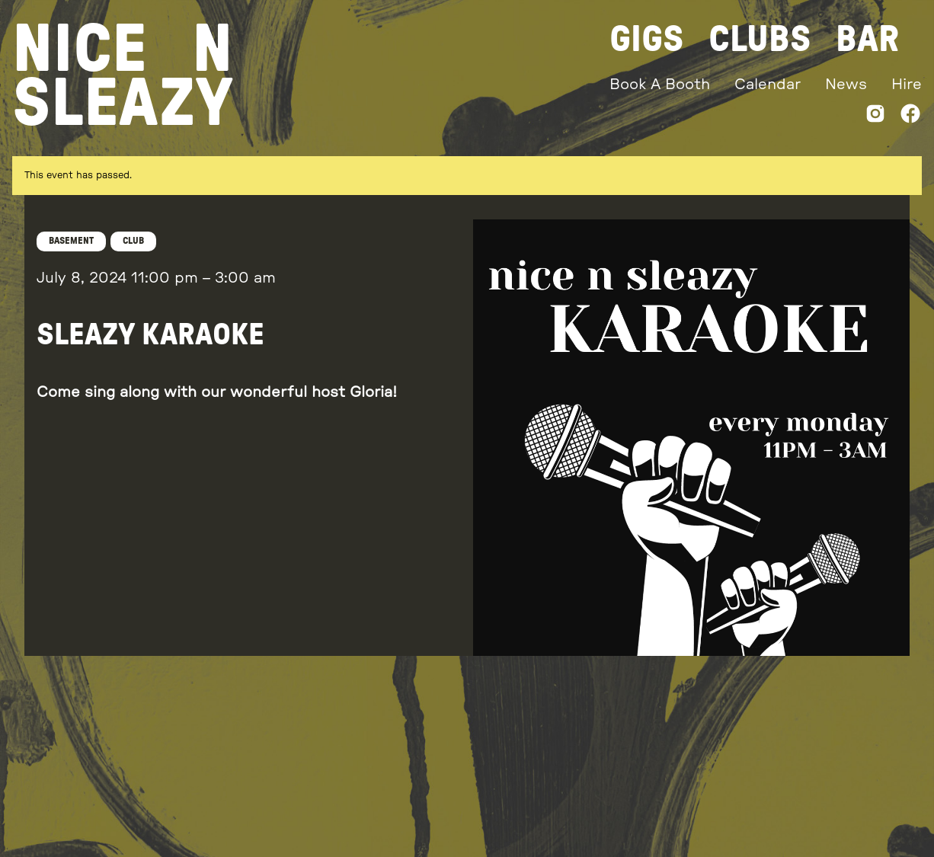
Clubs (759, 39)
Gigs (646, 39)
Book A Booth (659, 84)
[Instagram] (875, 117)
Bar (867, 39)
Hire (906, 84)
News (846, 84)
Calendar (767, 84)
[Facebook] (910, 117)
